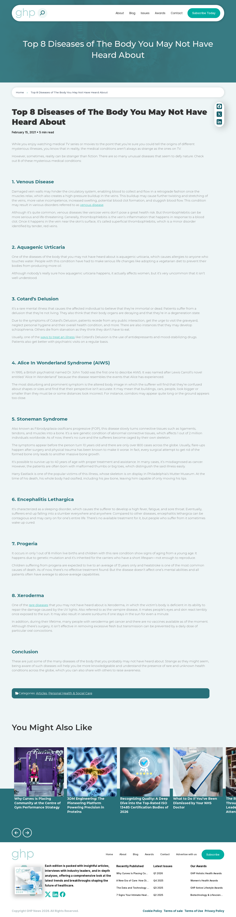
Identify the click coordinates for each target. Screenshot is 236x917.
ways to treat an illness (57, 337)
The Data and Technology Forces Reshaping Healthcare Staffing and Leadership (132, 886)
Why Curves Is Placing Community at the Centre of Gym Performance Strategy (132, 872)
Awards (160, 13)
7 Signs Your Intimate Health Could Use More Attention (132, 894)
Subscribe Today (204, 13)
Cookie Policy (152, 910)
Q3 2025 (158, 886)
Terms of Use (193, 910)
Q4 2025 (158, 879)
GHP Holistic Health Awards (206, 872)
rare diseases (38, 605)
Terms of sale (173, 910)
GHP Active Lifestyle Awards (206, 886)
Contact (177, 13)
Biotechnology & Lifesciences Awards (206, 894)
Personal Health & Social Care (70, 693)
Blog (132, 13)
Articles (41, 693)
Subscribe (212, 853)
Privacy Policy (214, 910)
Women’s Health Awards (204, 879)
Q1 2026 (158, 872)
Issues (145, 13)
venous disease (91, 205)
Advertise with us (184, 853)
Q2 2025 (158, 894)
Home (20, 92)
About (120, 13)
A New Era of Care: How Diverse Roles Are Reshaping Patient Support (132, 879)
